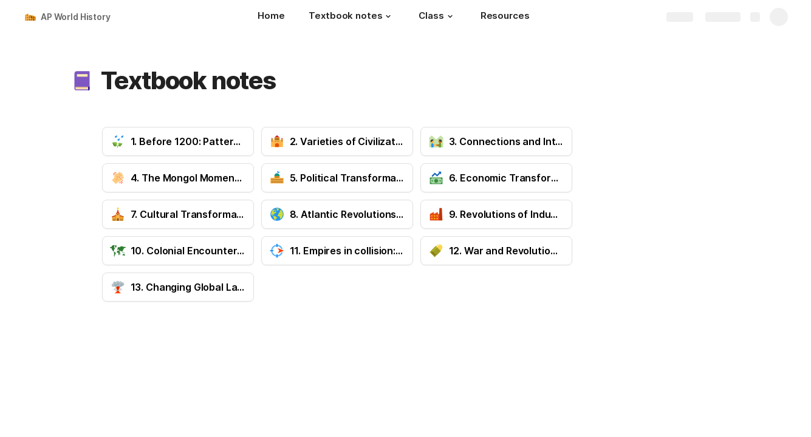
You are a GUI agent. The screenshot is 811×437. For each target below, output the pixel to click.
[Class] (437, 17)
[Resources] (505, 17)
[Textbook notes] (351, 17)
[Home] (270, 17)
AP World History (76, 17)
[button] (388, 16)
